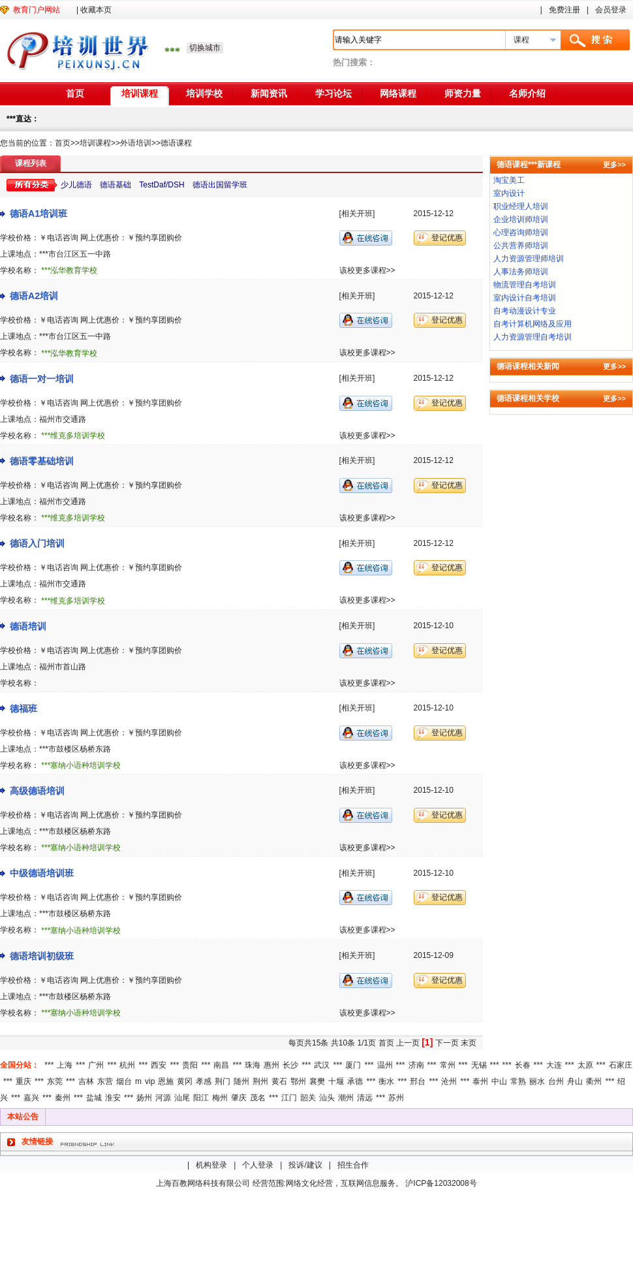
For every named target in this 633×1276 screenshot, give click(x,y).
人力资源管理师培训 (528, 258)
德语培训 (28, 626)
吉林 (86, 1081)
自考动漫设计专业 (524, 310)
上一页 (408, 1042)
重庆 (23, 1081)
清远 (365, 1097)
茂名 (258, 1097)
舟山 (575, 1081)
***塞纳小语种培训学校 (81, 765)
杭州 (127, 1065)
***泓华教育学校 (69, 270)
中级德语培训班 (42, 873)
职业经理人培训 (520, 206)
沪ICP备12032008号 (440, 1183)
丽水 (537, 1081)
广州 (96, 1065)
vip (150, 1081)
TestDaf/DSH (161, 184)
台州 (556, 1081)
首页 (75, 93)
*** (49, 1065)
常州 (447, 1065)
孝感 (203, 1081)
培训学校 (204, 93)
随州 (241, 1081)
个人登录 (257, 1165)
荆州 (260, 1081)
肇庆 (239, 1097)
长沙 (290, 1065)
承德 (355, 1081)
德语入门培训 (37, 543)
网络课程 (398, 93)
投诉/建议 (305, 1165)
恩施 (166, 1081)
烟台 (124, 1081)
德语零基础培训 (42, 461)
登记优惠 (447, 237)
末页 (468, 1042)
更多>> (614, 164)
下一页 (447, 1042)
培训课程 (139, 93)
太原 (585, 1065)
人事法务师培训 (520, 271)
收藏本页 (96, 9)
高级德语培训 (37, 791)
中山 (499, 1081)
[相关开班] (357, 213)
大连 (554, 1065)
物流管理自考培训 (524, 284)
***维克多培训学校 (73, 435)
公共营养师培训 (520, 245)
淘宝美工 (509, 180)
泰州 (480, 1081)
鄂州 (298, 1081)
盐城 (94, 1097)
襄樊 (317, 1081)
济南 (416, 1065)
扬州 (144, 1097)
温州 (385, 1065)
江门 (289, 1097)
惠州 (271, 1065)
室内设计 (509, 193)
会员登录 (610, 9)
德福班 (23, 708)
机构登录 (211, 1165)
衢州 (594, 1081)
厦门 (353, 1065)
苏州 (396, 1097)
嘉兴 (31, 1097)
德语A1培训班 (38, 213)
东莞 (55, 1081)
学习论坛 (333, 93)
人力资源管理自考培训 (532, 337)
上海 (64, 1065)
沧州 (449, 1081)
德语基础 (115, 184)
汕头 (327, 1097)
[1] (427, 1042)
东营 (105, 1081)
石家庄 (620, 1065)
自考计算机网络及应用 (532, 323)
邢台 (417, 1081)
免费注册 (564, 9)
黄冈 (185, 1081)
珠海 (252, 1065)
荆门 (222, 1081)
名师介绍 (527, 93)
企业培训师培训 (520, 219)
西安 (158, 1065)
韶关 (308, 1097)
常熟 (518, 1081)
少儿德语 (76, 184)
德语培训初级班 (42, 956)
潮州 (346, 1097)
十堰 (336, 1081)
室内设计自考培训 (524, 297)
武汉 (322, 1065)
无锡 (479, 1065)
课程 (521, 39)
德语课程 (176, 143)
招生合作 (353, 1165)
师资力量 (462, 93)
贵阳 (190, 1065)
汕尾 (182, 1097)
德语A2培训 (34, 296)
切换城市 (205, 47)
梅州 (220, 1097)
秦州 (62, 1097)
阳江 (201, 1097)
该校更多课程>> (367, 270)
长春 (523, 1065)
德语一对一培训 (42, 379)
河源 (163, 1097)
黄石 (279, 1081)
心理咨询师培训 (520, 232)
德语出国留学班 (220, 184)
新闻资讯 (269, 93)
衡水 (386, 1081)
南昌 (221, 1065)
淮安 (113, 1097)
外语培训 (135, 143)
